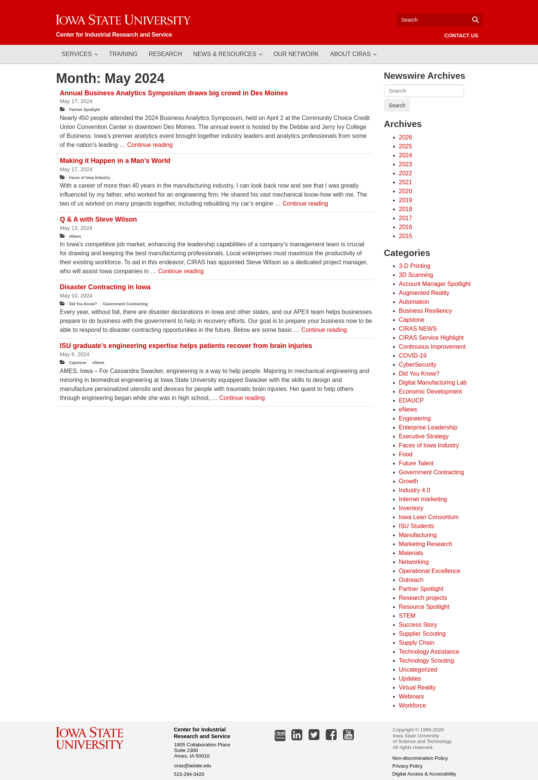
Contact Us (461, 35)
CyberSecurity (417, 364)
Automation (414, 302)
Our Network (296, 54)
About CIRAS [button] (350, 54)
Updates (410, 678)
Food (405, 454)
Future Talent (416, 463)
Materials (411, 553)
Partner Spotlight (84, 110)
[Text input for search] (439, 19)
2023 (405, 164)
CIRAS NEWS (418, 329)
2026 (405, 137)
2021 (405, 182)
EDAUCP (411, 400)
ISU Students (416, 526)
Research (165, 54)
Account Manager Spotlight (435, 284)
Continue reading (150, 145)
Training (123, 54)
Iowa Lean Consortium (429, 517)
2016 (405, 227)
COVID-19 (413, 355)
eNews (75, 236)
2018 (405, 209)
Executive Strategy (424, 436)
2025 (405, 146)
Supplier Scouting (422, 634)
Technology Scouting (426, 660)
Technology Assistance (429, 651)
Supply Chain (417, 642)
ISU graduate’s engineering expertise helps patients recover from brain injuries (186, 345)
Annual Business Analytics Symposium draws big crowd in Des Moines (174, 93)
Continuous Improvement (432, 346)
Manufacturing (418, 535)
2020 (405, 191)
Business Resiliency (425, 311)
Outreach (411, 580)
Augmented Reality (424, 293)
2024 (405, 155)
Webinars (411, 696)
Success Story (418, 625)
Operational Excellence (430, 571)
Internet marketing (423, 499)
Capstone (77, 363)
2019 (405, 200)
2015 (405, 236)
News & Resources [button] (224, 54)
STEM (407, 616)
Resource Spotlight (424, 607)
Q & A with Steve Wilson (98, 219)
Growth (408, 481)
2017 (405, 218)
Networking (414, 562)
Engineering (415, 418)
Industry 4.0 (414, 490)
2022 (405, 173)
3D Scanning (416, 275)
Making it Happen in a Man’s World (115, 160)
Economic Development (430, 391)
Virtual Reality (417, 687)
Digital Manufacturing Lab (433, 382)
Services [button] (77, 54)
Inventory (411, 508)
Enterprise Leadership (428, 427)
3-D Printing (414, 266)
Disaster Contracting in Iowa (105, 287)
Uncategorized (418, 669)
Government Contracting (125, 304)
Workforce (412, 705)
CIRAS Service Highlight (431, 337)
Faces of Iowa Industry (89, 178)
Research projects (423, 598)
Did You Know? (83, 304)
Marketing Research (425, 544)
